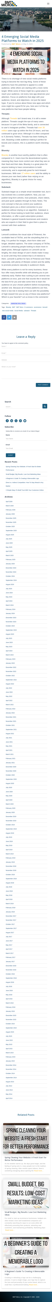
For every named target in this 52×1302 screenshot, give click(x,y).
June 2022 (9, 692)
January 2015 (10, 1061)
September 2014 (11, 1077)
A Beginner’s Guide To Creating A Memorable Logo (22, 478)
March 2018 (10, 903)
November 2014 (11, 1069)
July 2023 (9, 638)
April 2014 (9, 1098)
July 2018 (9, 887)
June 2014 (9, 1090)
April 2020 (9, 800)
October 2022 (10, 675)
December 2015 (11, 1015)
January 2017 (10, 961)
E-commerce (28, 307)
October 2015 (10, 1024)
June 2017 (9, 941)
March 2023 (10, 655)
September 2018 (11, 878)
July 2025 (9, 539)
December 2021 (11, 717)
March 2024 (10, 605)
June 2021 (9, 742)
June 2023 (9, 642)
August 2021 (10, 733)
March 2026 (10, 506)
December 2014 (11, 1065)
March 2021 (10, 754)
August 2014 (10, 1082)
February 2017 (10, 957)
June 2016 (9, 990)
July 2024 (9, 588)
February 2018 (10, 907)
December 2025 (11, 518)
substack (27, 310)
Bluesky (5, 155)
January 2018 (10, 912)
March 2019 (10, 854)
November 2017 (11, 920)
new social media (7, 310)
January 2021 (10, 763)
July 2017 (9, 936)
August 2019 (10, 833)
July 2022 (9, 688)
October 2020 (10, 775)
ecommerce (38, 307)
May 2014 (9, 1094)
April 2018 (9, 899)
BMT (13, 307)
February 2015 (10, 1057)
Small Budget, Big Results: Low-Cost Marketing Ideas (23, 474)
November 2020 (11, 771)
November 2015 (11, 1019)
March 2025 (10, 555)
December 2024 (11, 568)
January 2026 (10, 514)
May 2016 (9, 995)
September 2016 (11, 978)
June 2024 (9, 593)
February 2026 (10, 510)
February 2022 (10, 709)
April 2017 (9, 949)
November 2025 (11, 522)
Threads (13, 118)
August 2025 (10, 535)
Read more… (39, 1171)
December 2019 (11, 816)
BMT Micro (19, 307)
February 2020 (10, 808)
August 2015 (10, 1032)
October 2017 (10, 924)
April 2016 (9, 999)
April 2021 (9, 750)
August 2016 (10, 982)
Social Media (18, 310)
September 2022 (11, 680)
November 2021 (11, 721)
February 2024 (10, 609)
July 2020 (9, 787)
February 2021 (10, 758)
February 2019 (10, 858)
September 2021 (11, 729)
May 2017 (9, 945)
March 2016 (10, 1003)
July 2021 (9, 738)
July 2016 (9, 986)
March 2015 (10, 1053)
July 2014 (9, 1086)
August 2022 (10, 684)
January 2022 (10, 713)
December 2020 (11, 767)
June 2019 (9, 841)
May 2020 (9, 796)
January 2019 (10, 862)
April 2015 (9, 1048)
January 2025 (10, 564)
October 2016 (10, 974)
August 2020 (10, 783)
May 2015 (9, 1044)
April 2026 (9, 501)
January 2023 (10, 663)
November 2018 (11, 870)
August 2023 (10, 634)
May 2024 (9, 597)
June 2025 (9, 543)
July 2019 (9, 837)
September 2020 (11, 779)
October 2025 (10, 526)
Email (8, 445)
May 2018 (9, 895)
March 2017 (10, 953)
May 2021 (9, 746)
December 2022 (11, 667)
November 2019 (11, 820)
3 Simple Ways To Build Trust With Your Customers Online (25, 490)
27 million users (28, 173)
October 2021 (10, 725)
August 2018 (10, 883)
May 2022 (9, 696)
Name (8, 435)
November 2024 (11, 572)
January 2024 (10, 613)
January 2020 (10, 812)
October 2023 (10, 626)
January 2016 (10, 1011)
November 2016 (11, 970)
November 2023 (11, 622)
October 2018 (10, 874)
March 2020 (10, 804)
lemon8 (45, 307)
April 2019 (9, 849)
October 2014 (10, 1073)
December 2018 (11, 866)
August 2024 (10, 584)
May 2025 (9, 547)
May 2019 (9, 845)
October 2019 (10, 825)
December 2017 (11, 916)
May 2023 (9, 646)
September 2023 (11, 630)
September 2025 (11, 530)
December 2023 (11, 617)
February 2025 (10, 559)
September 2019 (11, 829)
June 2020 (9, 792)
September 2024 (11, 580)
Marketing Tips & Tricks (18, 303)
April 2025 (9, 551)
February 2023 (10, 659)
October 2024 (10, 576)
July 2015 (9, 1036)
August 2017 (10, 932)
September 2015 (11, 1028)
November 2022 (11, 671)
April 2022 (9, 700)
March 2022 (10, 704)
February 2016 (10, 1007)
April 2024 (9, 601)
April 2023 (9, 651)
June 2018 (9, 891)
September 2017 (11, 928)
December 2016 (11, 966)
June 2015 (9, 1040)
